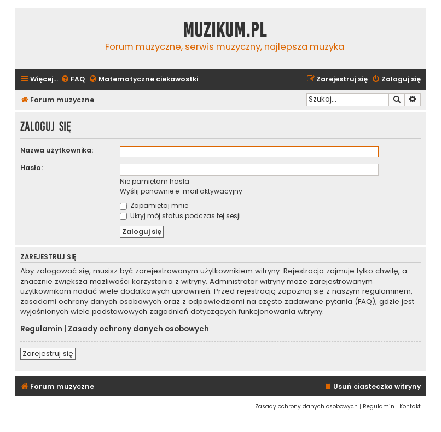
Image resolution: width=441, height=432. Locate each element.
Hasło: (31, 167)
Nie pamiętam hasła (154, 181)
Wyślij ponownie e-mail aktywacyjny (181, 191)
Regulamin (41, 329)
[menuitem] (73, 79)
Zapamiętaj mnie (154, 205)
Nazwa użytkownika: (56, 150)
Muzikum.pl (225, 30)
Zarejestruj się (47, 353)
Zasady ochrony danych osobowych (138, 329)
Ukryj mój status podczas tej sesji (180, 215)
